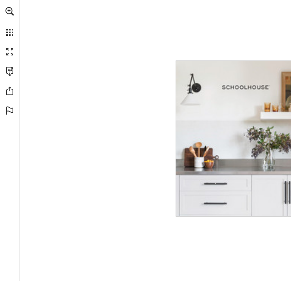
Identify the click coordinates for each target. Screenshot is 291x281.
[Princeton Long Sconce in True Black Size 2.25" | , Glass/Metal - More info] (191, 89)
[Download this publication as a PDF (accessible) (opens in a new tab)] (10, 71)
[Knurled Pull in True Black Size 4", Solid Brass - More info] (215, 184)
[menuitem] (10, 21)
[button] (10, 11)
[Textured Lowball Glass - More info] (270, 107)
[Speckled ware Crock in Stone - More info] (198, 162)
